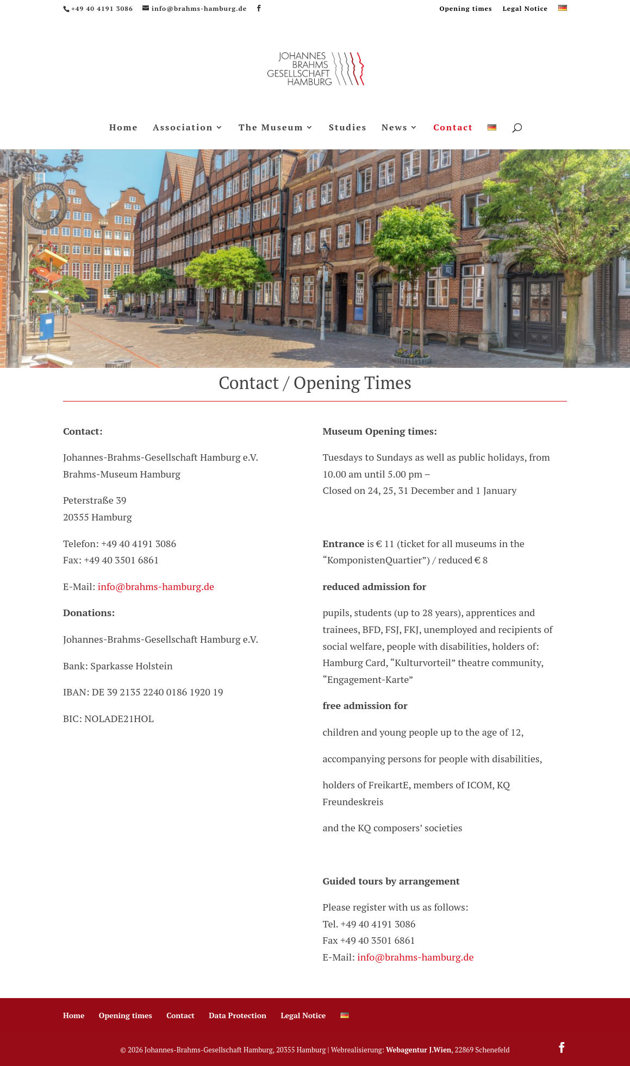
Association (183, 128)
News (395, 128)
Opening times (465, 8)
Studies (348, 128)
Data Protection (237, 1015)
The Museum (271, 128)
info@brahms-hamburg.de (156, 586)
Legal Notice (525, 8)
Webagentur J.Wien (418, 1050)
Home (123, 128)
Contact (453, 128)
